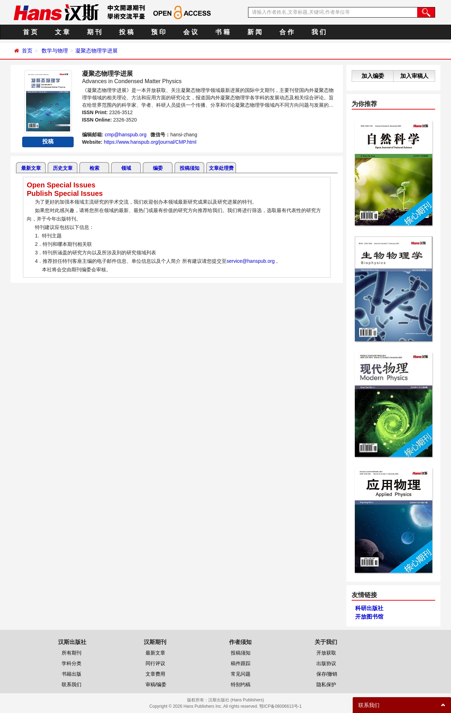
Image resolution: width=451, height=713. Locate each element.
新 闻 (254, 32)
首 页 (30, 32)
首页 (27, 51)
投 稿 (126, 32)
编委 (158, 168)
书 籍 (222, 32)
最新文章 (31, 168)
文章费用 (155, 674)
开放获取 (326, 653)
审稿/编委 (156, 684)
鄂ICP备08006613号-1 (280, 706)
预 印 (158, 32)
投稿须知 (189, 168)
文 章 (62, 32)
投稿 (48, 141)
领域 (126, 168)
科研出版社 (369, 608)
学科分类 (71, 663)
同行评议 (155, 663)
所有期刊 (71, 653)
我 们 (318, 32)
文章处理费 (221, 168)
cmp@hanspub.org (126, 134)
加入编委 (373, 76)
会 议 (190, 32)
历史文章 (63, 168)
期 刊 (94, 32)
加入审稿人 (414, 76)
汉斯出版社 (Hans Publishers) (236, 700)
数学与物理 (55, 51)
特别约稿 (241, 684)
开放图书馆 (369, 617)
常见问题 (241, 674)
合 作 (286, 32)
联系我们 (71, 684)
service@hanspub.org (250, 261)
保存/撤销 (327, 674)
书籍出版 (71, 674)
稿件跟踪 (241, 663)
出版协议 (326, 663)
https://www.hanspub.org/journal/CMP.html (150, 142)
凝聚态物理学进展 (96, 51)
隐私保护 (326, 684)
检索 (94, 168)
